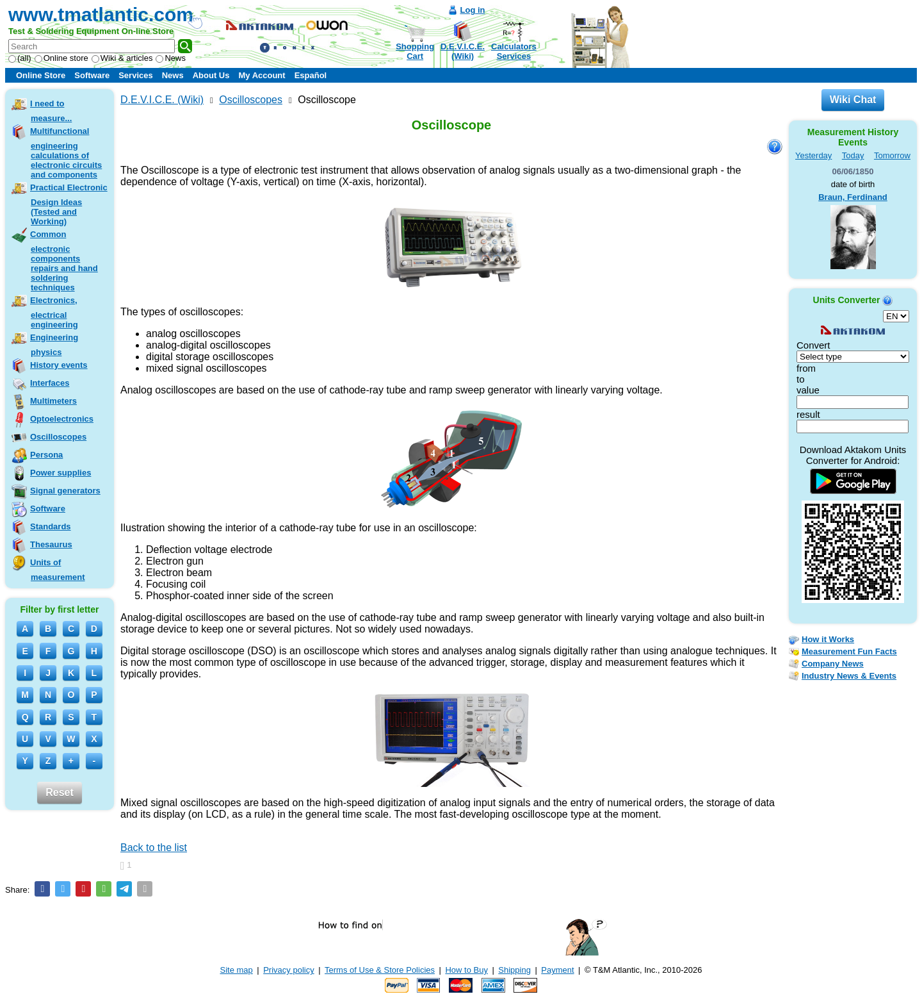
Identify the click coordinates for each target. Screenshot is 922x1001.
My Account (261, 75)
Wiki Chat (853, 99)
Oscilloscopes (58, 437)
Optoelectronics (61, 419)
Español (311, 75)
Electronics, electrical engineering (54, 312)
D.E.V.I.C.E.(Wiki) (463, 51)
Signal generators (65, 490)
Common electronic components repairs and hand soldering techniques (64, 260)
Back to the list (153, 847)
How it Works (828, 639)
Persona (46, 454)
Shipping (514, 970)
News (171, 58)
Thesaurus (51, 544)
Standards (50, 526)
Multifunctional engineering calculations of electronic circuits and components (66, 152)
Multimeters (53, 401)
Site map (236, 970)
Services (135, 75)
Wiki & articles (122, 58)
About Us (211, 75)
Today (853, 155)
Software (91, 75)
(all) (19, 58)
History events (59, 365)
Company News (833, 663)
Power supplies (60, 472)
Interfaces (49, 383)
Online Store (40, 75)
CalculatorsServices (514, 51)
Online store (61, 58)
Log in (472, 10)
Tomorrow (892, 155)
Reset (59, 792)
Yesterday (813, 155)
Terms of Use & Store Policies (380, 970)
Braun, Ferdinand (852, 197)
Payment (557, 970)
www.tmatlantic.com (100, 14)
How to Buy (466, 970)
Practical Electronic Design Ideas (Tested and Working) (69, 204)
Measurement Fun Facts (849, 651)
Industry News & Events (849, 676)
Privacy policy (288, 970)
